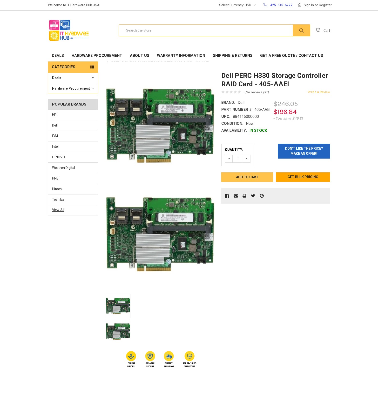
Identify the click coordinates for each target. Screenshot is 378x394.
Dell (55, 125)
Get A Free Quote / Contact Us (291, 55)
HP (54, 115)
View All (58, 210)
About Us (139, 55)
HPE (55, 178)
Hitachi (57, 189)
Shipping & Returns (232, 55)
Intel (55, 146)
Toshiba (58, 199)
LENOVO (58, 157)
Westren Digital (63, 168)
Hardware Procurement (97, 55)
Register (325, 5)
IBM (55, 136)
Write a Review (319, 92)
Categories (63, 67)
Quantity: (234, 150)
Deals (58, 55)
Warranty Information (181, 55)
